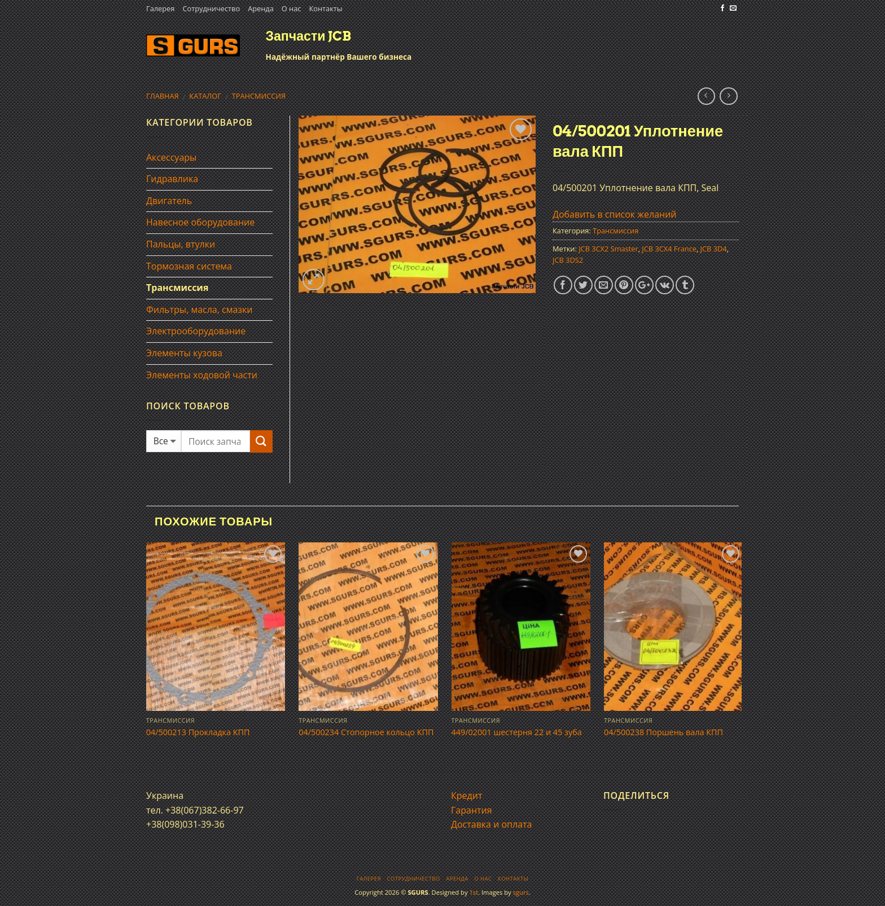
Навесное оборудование (200, 222)
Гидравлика (172, 179)
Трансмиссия (259, 96)
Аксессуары (171, 157)
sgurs (521, 892)
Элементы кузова (184, 353)
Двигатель (169, 201)
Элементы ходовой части (201, 375)
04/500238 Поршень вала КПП (663, 732)
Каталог (205, 96)
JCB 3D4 (713, 249)
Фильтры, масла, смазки (199, 309)
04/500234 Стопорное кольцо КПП (366, 732)
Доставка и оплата (491, 824)
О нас (291, 8)
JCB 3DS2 (568, 260)
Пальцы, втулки (180, 244)
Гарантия (471, 810)
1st (473, 892)
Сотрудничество (211, 8)
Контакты (325, 8)
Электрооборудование (196, 331)
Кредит (466, 795)
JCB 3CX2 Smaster (608, 249)
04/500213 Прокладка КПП (198, 732)
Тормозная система (189, 266)
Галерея (160, 8)
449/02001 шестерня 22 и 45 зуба (517, 732)
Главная (162, 96)
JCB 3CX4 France (669, 249)
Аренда (261, 8)
